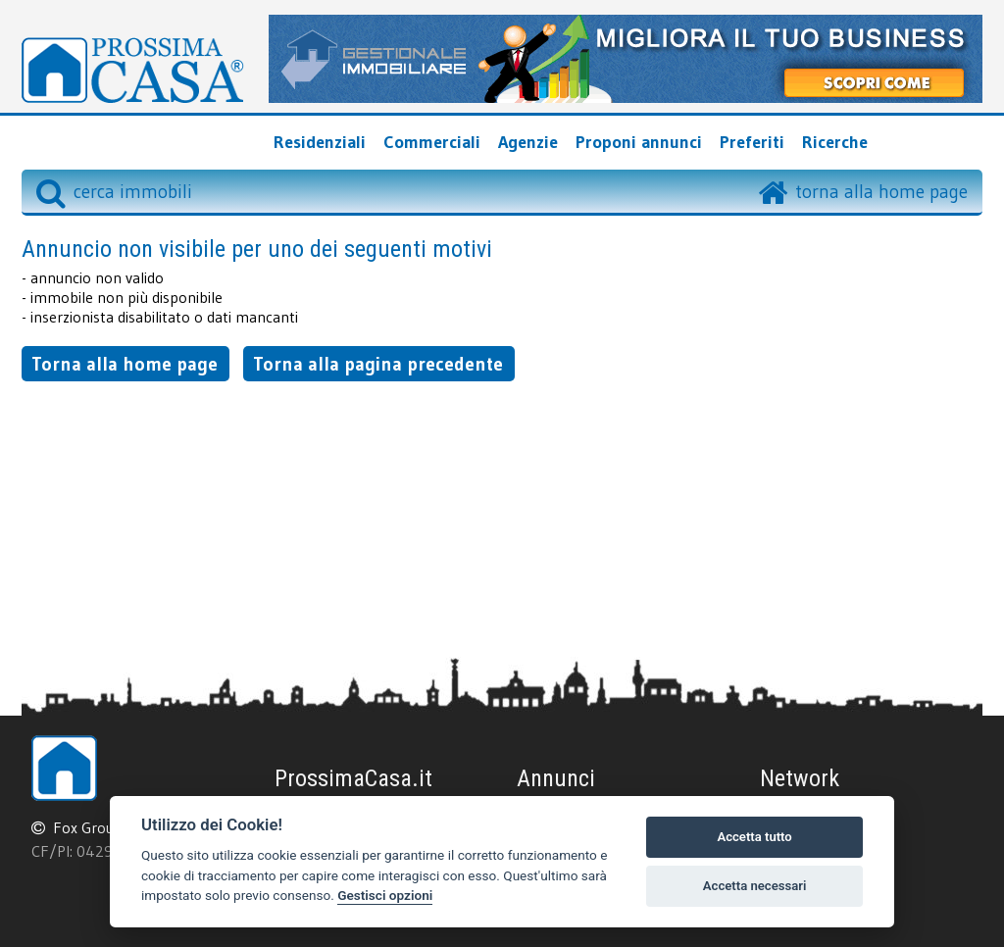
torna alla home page (881, 191)
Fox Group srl (98, 827)
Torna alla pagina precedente (378, 363)
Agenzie (528, 142)
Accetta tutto (754, 836)
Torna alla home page (124, 363)
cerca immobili (114, 191)
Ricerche (835, 142)
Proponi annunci (639, 142)
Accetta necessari (755, 885)
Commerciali (431, 142)
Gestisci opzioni (384, 895)
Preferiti (752, 142)
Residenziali (320, 142)
